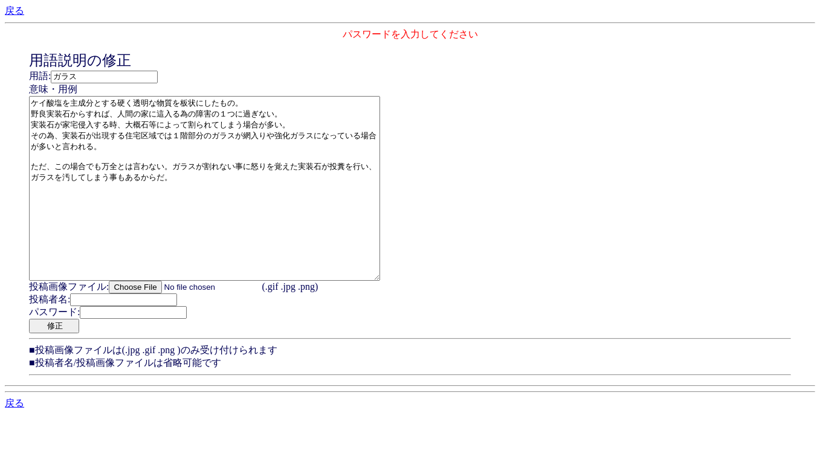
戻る (14, 10)
